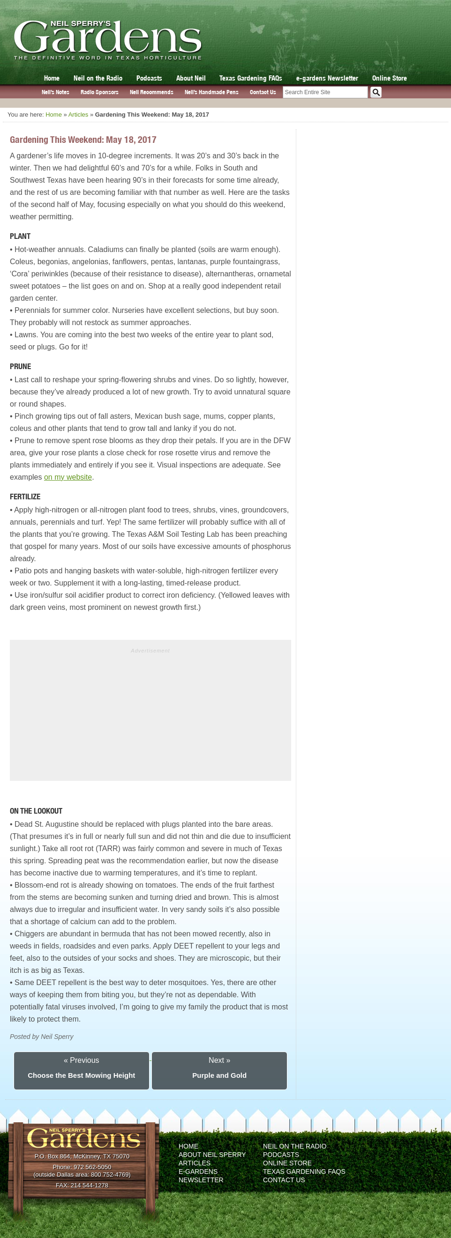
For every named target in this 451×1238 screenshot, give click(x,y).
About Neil (191, 78)
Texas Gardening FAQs (250, 78)
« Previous (81, 1060)
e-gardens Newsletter (327, 78)
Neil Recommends (151, 92)
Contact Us (263, 92)
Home (52, 78)
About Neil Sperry (212, 1154)
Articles (78, 114)
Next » (219, 1060)
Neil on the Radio (98, 78)
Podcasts (149, 78)
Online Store (389, 78)
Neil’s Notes (55, 92)
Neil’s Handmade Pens (212, 92)
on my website (68, 477)
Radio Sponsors (100, 92)
